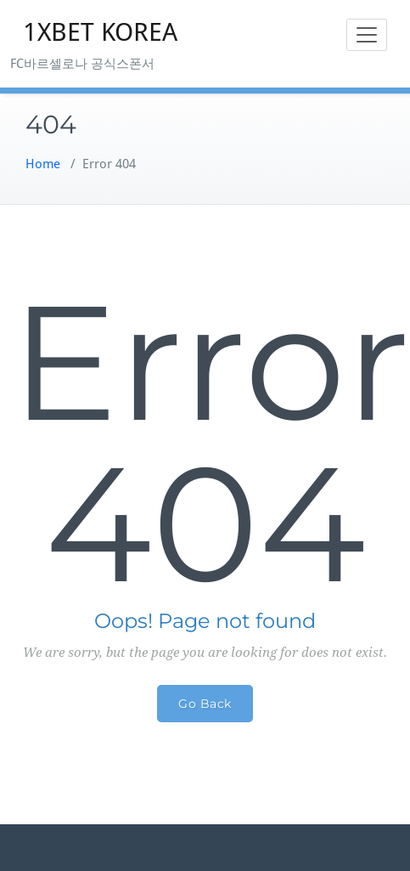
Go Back (205, 703)
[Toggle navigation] (366, 35)
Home (42, 164)
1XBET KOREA (100, 32)
